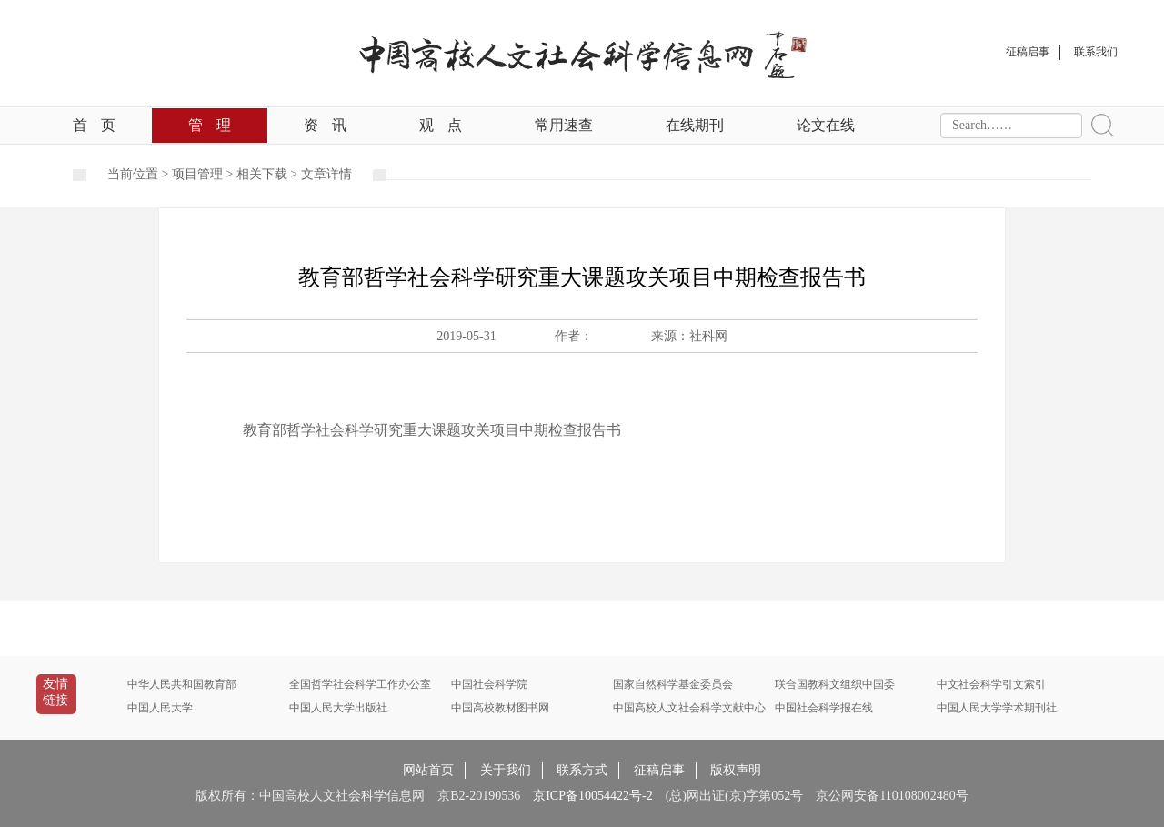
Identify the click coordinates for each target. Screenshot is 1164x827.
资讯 (325, 125)
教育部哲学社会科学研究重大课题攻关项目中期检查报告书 (432, 430)
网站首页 (428, 770)
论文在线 (826, 125)
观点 (440, 125)
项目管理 (197, 174)
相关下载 (261, 174)
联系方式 (582, 770)
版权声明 (735, 770)
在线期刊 (695, 125)
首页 (94, 125)
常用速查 (564, 125)
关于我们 (505, 770)
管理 (209, 125)
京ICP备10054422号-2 (592, 795)
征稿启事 (659, 770)
